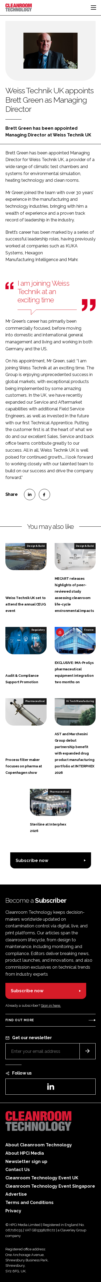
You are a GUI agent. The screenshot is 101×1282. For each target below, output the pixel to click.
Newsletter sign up (26, 1161)
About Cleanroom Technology (38, 1144)
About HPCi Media (24, 1153)
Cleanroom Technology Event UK (41, 1177)
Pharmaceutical (35, 701)
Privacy (13, 1210)
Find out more (19, 1020)
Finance (89, 630)
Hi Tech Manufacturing (80, 701)
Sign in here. (51, 1006)
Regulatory (38, 630)
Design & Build (36, 546)
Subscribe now (32, 860)
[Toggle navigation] (93, 7)
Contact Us (17, 1169)
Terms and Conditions (29, 1202)
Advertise (16, 1194)
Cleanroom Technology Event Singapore (50, 1186)
